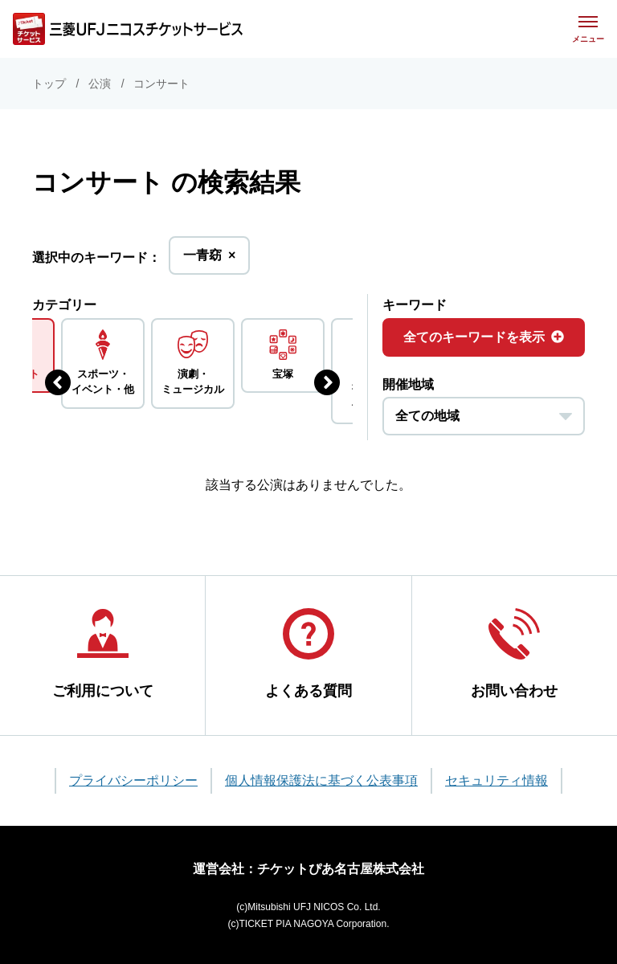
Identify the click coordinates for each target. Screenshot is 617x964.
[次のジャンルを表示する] (327, 382)
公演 (99, 83)
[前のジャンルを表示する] (58, 382)
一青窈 (209, 260)
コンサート (161, 83)
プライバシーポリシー (133, 780)
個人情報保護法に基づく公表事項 (321, 780)
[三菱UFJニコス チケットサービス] (128, 29)
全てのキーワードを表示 (483, 337)
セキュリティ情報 (496, 780)
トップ (49, 83)
